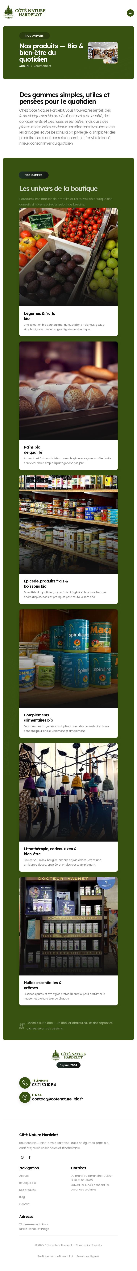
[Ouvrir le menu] (130, 13)
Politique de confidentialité (55, 1256)
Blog (22, 1197)
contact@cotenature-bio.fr (57, 1099)
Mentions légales (88, 1256)
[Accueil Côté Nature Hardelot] (24, 12)
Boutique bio (27, 1183)
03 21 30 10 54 (44, 1084)
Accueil (24, 66)
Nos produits (27, 1190)
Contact (25, 1204)
